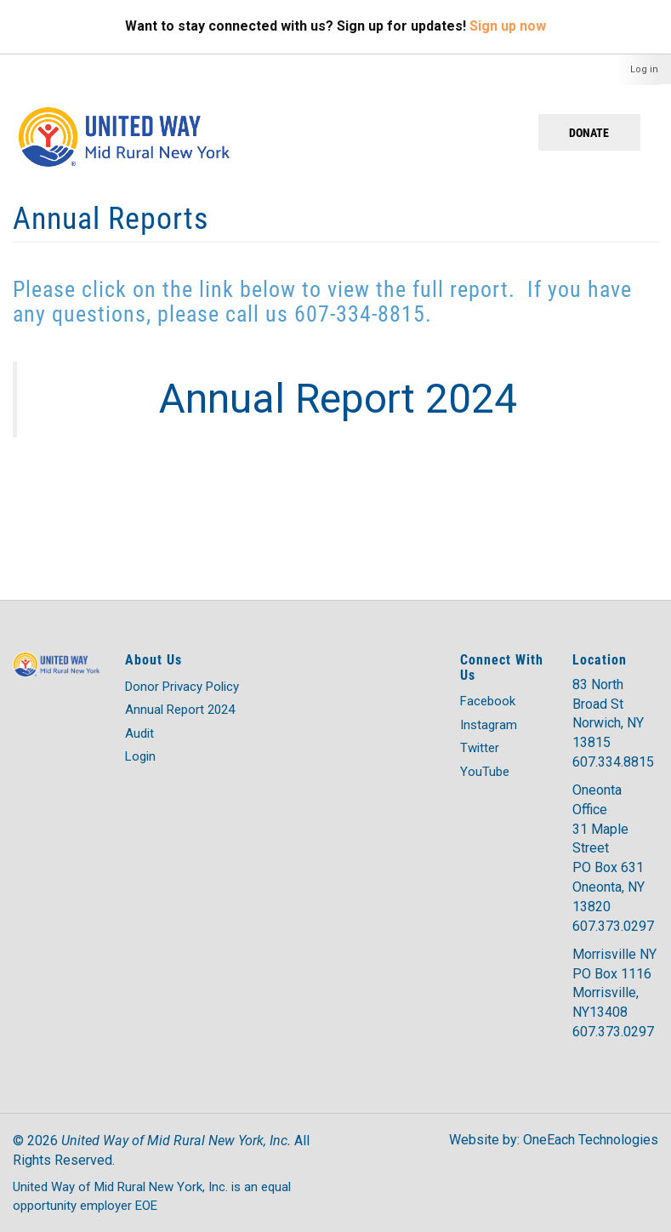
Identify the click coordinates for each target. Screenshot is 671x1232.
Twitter (479, 748)
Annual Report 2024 (180, 709)
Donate (589, 132)
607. (585, 926)
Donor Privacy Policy (182, 686)
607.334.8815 (613, 762)
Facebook (487, 701)
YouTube (484, 771)
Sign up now (507, 26)
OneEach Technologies (590, 1140)
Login (140, 756)
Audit (139, 733)
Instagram (488, 725)
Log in (644, 69)
